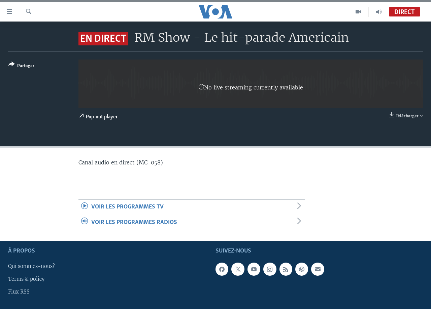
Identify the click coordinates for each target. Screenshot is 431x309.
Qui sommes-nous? (31, 266)
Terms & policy (26, 279)
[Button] (21, 66)
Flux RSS (19, 292)
